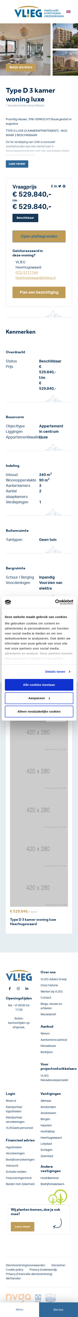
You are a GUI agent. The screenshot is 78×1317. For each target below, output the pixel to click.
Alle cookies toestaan (39, 684)
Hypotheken (14, 1147)
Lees (17, 164)
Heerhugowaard (51, 1137)
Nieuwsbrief (48, 1014)
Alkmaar (46, 1100)
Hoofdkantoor (50, 1178)
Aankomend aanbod (54, 1039)
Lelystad (46, 1143)
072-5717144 (27, 272)
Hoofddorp (48, 1131)
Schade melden (16, 1171)
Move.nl (11, 1100)
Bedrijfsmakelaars (52, 1184)
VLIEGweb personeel (19, 1128)
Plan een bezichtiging (39, 292)
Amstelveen (48, 1113)
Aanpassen (39, 698)
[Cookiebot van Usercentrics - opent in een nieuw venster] (55, 602)
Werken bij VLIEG (52, 991)
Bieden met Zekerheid (20, 1184)
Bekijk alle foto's (21, 67)
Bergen (45, 1119)
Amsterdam (48, 1107)
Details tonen (55, 671)
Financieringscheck (19, 1178)
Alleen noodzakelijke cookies (39, 711)
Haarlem (46, 1125)
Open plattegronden (39, 236)
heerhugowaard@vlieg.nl (36, 278)
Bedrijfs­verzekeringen (20, 1159)
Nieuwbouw (48, 1046)
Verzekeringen (15, 1153)
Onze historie (49, 985)
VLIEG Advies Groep (54, 979)
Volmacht (12, 1165)
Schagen (46, 1150)
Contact (46, 997)
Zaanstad (47, 1156)
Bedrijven (47, 1052)
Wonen (45, 1033)
